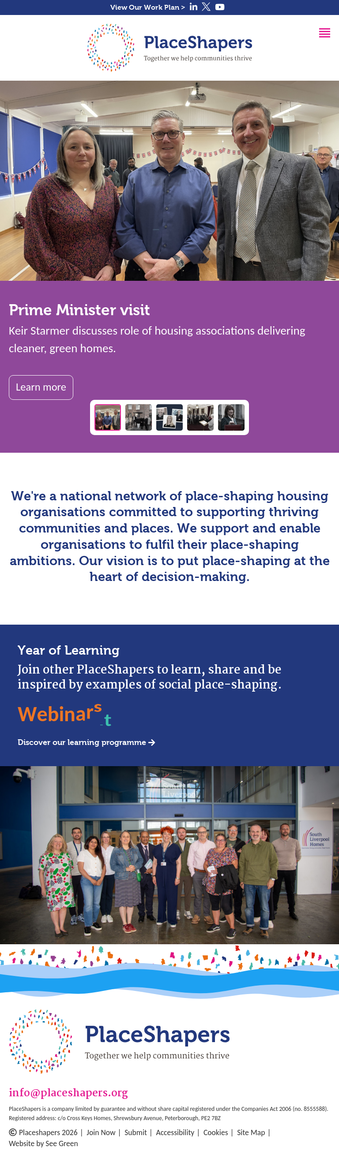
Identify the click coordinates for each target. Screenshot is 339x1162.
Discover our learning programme (82, 742)
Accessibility (175, 1132)
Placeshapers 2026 (43, 1132)
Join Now (101, 1132)
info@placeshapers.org (68, 1094)
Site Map (251, 1132)
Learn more (41, 387)
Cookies (215, 1132)
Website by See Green (43, 1143)
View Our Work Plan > (147, 7)
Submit (135, 1132)
